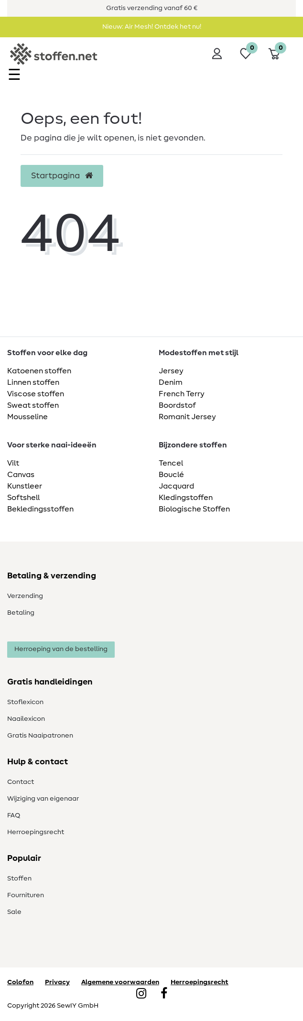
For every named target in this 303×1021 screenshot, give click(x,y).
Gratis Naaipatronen (40, 735)
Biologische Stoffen (194, 509)
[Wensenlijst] (245, 53)
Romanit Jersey (187, 417)
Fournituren (25, 895)
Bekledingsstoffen (40, 509)
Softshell (23, 497)
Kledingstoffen (186, 497)
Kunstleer (24, 486)
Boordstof (177, 405)
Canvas (20, 474)
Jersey (171, 371)
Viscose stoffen (35, 394)
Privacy (57, 982)
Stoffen (19, 878)
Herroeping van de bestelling (61, 649)
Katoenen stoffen (39, 371)
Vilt (13, 463)
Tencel (171, 463)
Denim (171, 382)
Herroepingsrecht (35, 832)
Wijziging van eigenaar (43, 798)
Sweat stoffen (33, 405)
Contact (20, 782)
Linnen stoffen (33, 382)
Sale (14, 912)
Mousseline (27, 417)
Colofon (20, 982)
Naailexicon (26, 719)
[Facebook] (164, 994)
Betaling (20, 612)
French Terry (182, 394)
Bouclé (171, 474)
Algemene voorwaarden (120, 982)
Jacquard (176, 486)
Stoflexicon (25, 702)
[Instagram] (141, 994)
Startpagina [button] (62, 176)
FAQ (13, 815)
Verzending (25, 596)
